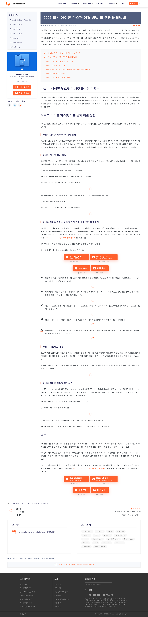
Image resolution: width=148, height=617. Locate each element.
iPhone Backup (128, 539)
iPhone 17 (100, 531)
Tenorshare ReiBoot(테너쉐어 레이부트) (60, 238)
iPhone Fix (73, 25)
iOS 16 (85, 539)
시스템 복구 (61, 3)
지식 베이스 (24, 584)
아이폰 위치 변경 (26, 603)
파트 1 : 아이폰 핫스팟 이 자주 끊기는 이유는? (62, 53)
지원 (122, 3)
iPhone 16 (120, 531)
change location (97, 539)
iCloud (96, 543)
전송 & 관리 (100, 3)
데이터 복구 (87, 3)
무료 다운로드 (22, 87)
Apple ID (85, 543)
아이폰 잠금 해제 (26, 588)
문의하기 (57, 588)
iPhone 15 (86, 535)
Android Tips (119, 543)
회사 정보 (57, 584)
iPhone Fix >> (17, 558)
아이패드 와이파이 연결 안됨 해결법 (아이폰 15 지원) (36, 532)
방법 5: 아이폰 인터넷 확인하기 (58, 77)
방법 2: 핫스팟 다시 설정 (55, 65)
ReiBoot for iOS (22, 74)
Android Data (87, 531)
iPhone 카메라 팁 (16, 43)
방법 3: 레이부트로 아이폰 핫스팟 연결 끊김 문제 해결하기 (69, 69)
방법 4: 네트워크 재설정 (55, 73)
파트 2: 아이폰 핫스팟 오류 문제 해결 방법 (60, 57)
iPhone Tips (106, 543)
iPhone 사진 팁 (15, 29)
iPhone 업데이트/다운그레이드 (21, 20)
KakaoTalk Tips (120, 535)
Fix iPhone (86, 546)
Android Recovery (113, 539)
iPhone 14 (107, 535)
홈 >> (10, 558)
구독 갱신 (57, 607)
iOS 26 (110, 531)
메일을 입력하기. (98, 584)
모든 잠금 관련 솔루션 (28, 607)
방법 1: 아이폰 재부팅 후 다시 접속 (59, 61)
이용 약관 (57, 595)
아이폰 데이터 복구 (27, 595)
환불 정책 (57, 603)
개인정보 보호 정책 (61, 592)
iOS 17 (97, 535)
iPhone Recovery (100, 546)
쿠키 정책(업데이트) (61, 599)
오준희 (44, 25)
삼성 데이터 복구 (26, 599)
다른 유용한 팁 (15, 47)
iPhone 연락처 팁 (16, 34)
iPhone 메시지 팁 (16, 24)
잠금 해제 (74, 3)
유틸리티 (112, 3)
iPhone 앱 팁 (14, 38)
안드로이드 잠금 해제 (27, 592)
